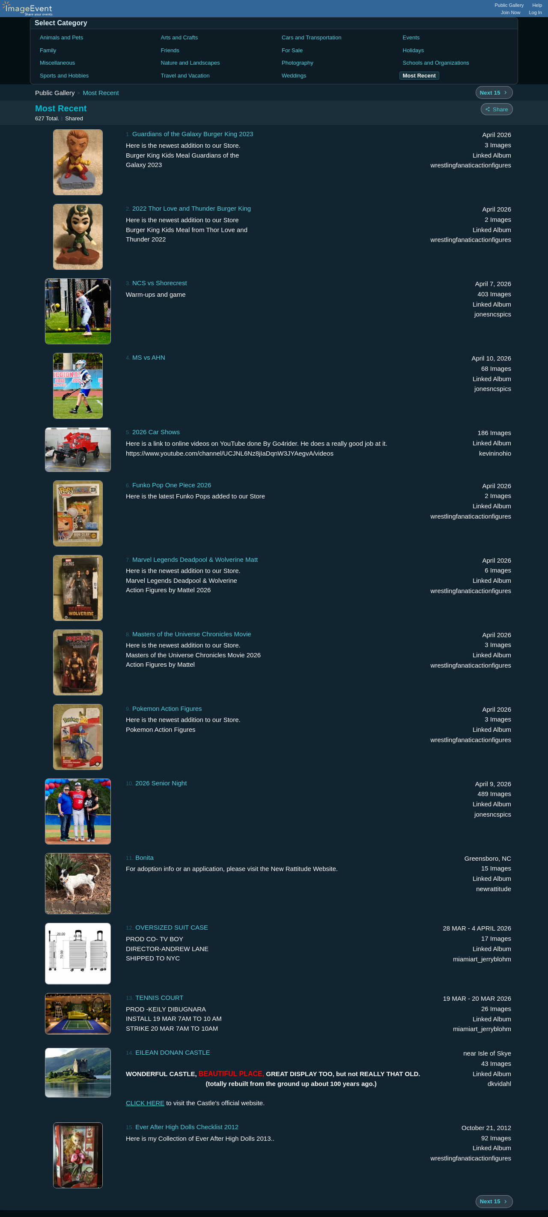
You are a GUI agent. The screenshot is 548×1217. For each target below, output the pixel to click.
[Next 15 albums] (494, 92)
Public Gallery (509, 5)
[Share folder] (497, 109)
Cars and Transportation (311, 37)
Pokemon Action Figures (167, 708)
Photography (297, 63)
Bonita (144, 857)
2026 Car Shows (156, 431)
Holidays (413, 50)
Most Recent (101, 92)
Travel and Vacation (185, 75)
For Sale (292, 50)
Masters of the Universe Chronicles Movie (191, 634)
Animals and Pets (61, 37)
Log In (535, 12)
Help (537, 5)
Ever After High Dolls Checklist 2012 (186, 1126)
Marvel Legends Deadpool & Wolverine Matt (195, 559)
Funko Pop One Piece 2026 (171, 485)
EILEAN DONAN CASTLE (172, 1052)
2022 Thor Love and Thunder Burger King (191, 208)
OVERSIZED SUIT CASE (171, 927)
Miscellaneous (57, 63)
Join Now (510, 12)
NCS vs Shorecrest (159, 282)
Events (411, 37)
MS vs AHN (148, 357)
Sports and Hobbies (64, 75)
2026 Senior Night (161, 783)
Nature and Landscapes (190, 63)
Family (48, 50)
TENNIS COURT (159, 997)
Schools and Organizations (436, 63)
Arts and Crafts (179, 37)
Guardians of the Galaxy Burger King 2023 (192, 133)
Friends (170, 50)
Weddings (294, 75)
